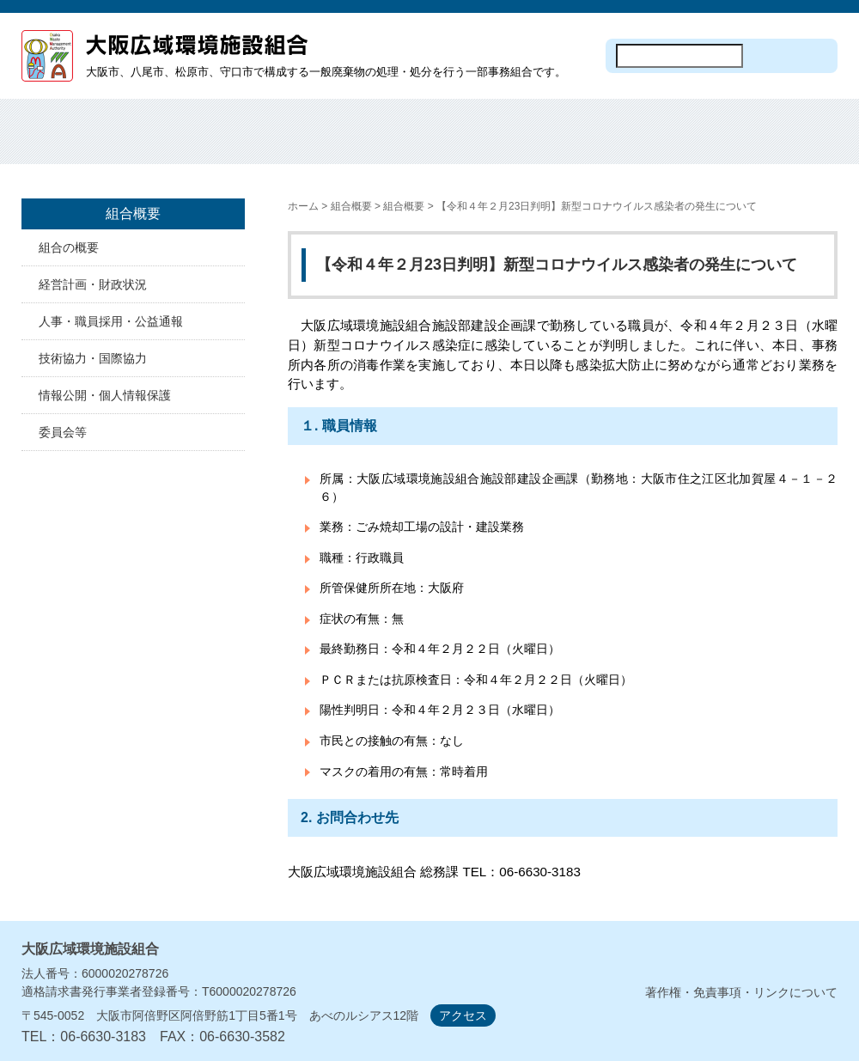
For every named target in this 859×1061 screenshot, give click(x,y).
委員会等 (63, 432)
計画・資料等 (685, 142)
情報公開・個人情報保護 (105, 395)
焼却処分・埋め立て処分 (276, 142)
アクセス (463, 1015)
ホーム (72, 142)
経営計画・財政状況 (93, 284)
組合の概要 (69, 247)
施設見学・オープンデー (481, 142)
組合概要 (174, 142)
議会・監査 (787, 142)
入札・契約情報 (583, 142)
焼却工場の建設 (378, 142)
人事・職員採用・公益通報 (111, 321)
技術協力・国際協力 (93, 358)
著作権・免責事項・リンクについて (741, 992)
